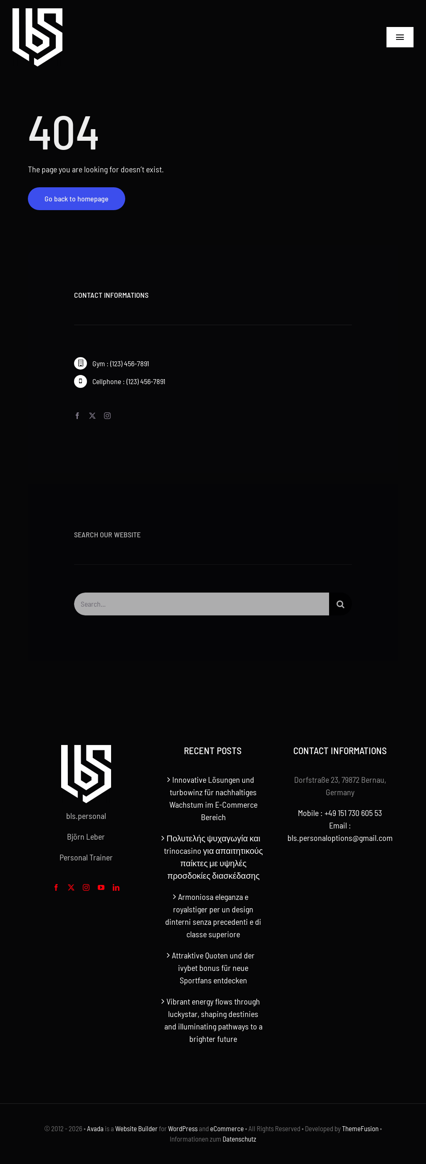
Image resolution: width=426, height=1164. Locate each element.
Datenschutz (239, 1139)
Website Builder (136, 1128)
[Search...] (201, 606)
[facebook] (77, 415)
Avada (95, 1128)
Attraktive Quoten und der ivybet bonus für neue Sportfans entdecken (213, 967)
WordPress (183, 1128)
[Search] (340, 606)
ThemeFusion (360, 1128)
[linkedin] (116, 887)
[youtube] (101, 887)
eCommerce (227, 1128)
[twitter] (92, 415)
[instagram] (107, 415)
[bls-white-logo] (37, 12)
